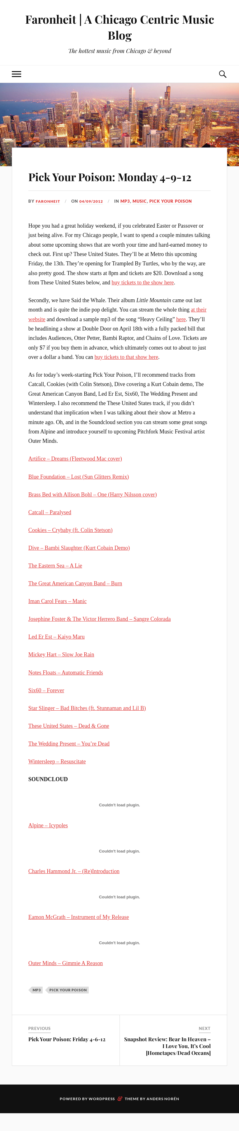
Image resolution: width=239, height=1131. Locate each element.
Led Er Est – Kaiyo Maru (56, 655)
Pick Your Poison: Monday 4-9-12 (118, 184)
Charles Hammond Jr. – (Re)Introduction (74, 889)
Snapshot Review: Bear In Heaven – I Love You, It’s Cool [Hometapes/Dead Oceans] (167, 1063)
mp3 (129, 219)
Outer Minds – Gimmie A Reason (65, 981)
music (144, 219)
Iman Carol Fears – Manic (57, 619)
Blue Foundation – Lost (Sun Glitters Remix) (78, 494)
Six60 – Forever (46, 708)
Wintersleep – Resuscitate (57, 779)
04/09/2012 (94, 219)
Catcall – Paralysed (49, 530)
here (181, 337)
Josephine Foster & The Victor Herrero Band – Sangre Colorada (99, 637)
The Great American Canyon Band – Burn (75, 601)
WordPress (102, 1116)
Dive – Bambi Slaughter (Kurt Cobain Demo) (79, 566)
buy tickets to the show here (143, 300)
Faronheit (49, 219)
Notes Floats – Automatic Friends (65, 690)
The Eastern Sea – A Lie (55, 583)
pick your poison (174, 219)
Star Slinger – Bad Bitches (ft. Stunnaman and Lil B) (87, 726)
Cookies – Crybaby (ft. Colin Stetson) (70, 548)
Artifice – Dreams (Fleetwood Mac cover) (75, 477)
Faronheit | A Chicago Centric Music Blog (119, 27)
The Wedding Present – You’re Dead (69, 761)
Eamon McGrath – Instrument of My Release (78, 935)
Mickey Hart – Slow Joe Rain (61, 672)
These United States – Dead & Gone (68, 744)
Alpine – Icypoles (48, 843)
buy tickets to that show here (126, 375)
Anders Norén (163, 1116)
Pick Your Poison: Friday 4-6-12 (66, 1056)
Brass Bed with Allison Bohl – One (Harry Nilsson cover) (92, 512)
